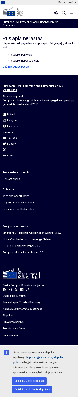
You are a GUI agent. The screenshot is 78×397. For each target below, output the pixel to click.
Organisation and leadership (19, 202)
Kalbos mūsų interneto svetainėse (22, 308)
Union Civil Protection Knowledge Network (28, 239)
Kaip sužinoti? (67, 2)
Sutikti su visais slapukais (29, 380)
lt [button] (56, 13)
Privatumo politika (13, 322)
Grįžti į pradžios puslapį (16, 66)
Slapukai (8, 315)
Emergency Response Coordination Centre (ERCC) (33, 232)
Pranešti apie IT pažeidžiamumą (21, 302)
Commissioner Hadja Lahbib (19, 209)
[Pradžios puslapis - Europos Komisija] (13, 11)
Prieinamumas (11, 335)
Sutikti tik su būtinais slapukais (32, 389)
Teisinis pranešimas (14, 328)
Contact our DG (12, 179)
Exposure (8, 132)
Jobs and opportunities (16, 196)
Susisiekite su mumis (15, 295)
